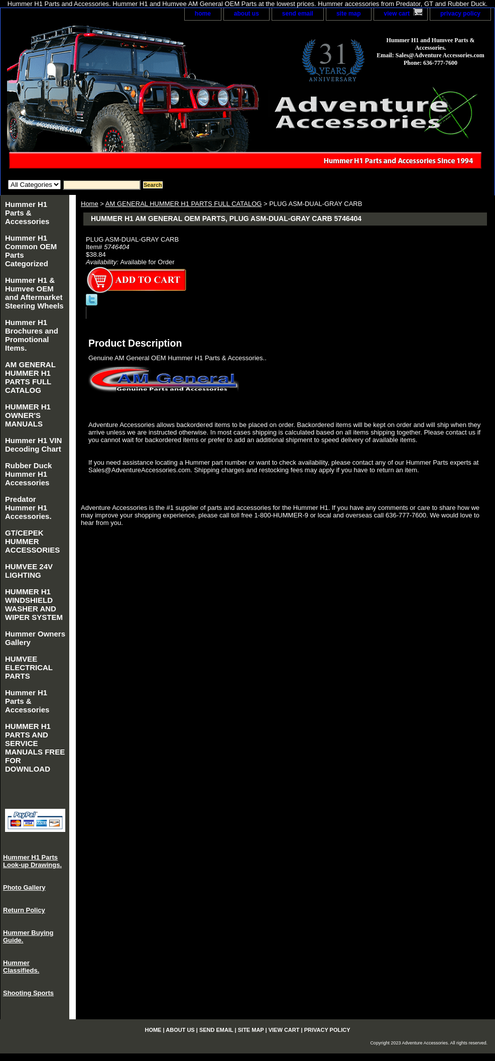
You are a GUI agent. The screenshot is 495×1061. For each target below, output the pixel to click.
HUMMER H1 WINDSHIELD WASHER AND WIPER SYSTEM (34, 604)
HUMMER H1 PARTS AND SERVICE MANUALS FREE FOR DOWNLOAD (35, 747)
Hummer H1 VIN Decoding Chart (33, 444)
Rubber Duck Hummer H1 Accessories (28, 474)
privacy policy (460, 13)
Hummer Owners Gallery (35, 638)
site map (348, 13)
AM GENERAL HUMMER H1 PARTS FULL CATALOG (183, 203)
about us (246, 13)
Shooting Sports (28, 993)
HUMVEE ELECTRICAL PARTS (29, 667)
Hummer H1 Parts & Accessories (27, 213)
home (203, 13)
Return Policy (24, 910)
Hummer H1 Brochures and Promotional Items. (31, 335)
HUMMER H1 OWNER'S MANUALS (28, 415)
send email (297, 13)
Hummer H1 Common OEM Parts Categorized (31, 251)
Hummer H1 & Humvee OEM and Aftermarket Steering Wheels (34, 293)
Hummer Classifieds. (21, 966)
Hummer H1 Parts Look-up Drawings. (32, 861)
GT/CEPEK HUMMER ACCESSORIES (32, 541)
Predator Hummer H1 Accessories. (28, 507)
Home (89, 203)
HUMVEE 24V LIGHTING (29, 570)
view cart (397, 13)
